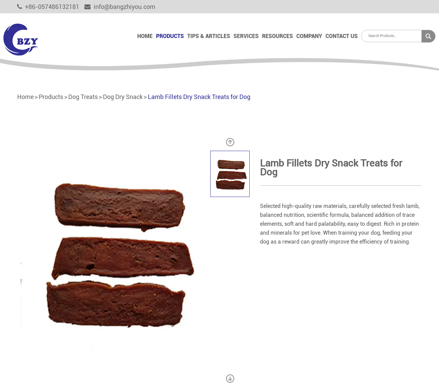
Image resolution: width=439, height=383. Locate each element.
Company (309, 36)
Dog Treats (83, 96)
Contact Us (341, 36)
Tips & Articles (208, 36)
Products (170, 36)
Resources (277, 36)
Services (246, 36)
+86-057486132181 (48, 6)
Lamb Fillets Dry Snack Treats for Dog (199, 96)
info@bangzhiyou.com (119, 6)
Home (145, 36)
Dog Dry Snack (123, 96)
